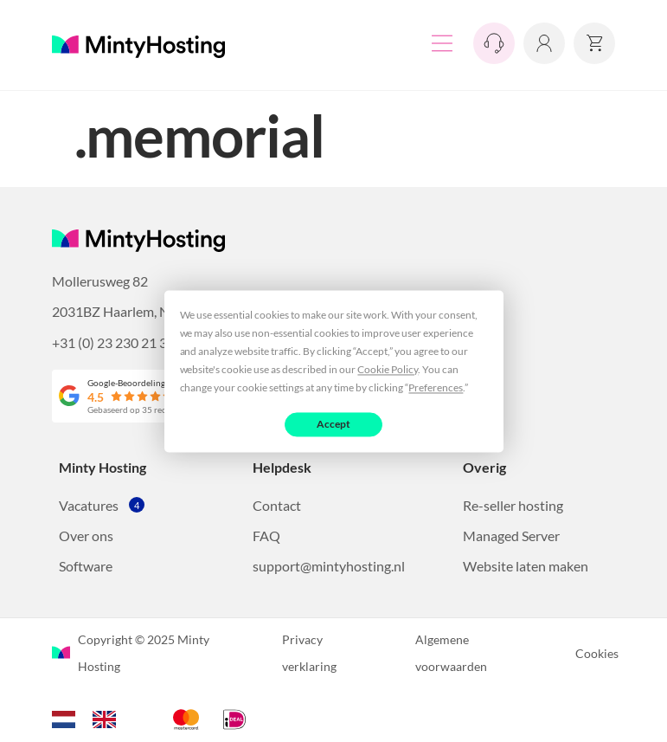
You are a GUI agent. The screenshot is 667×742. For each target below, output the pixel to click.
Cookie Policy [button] (387, 369)
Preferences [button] (435, 387)
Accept (333, 423)
